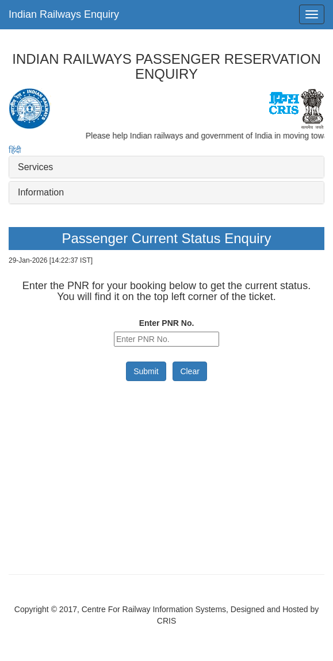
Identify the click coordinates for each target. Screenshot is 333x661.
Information (41, 192)
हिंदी (15, 150)
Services (35, 167)
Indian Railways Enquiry (64, 14)
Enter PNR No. (166, 323)
